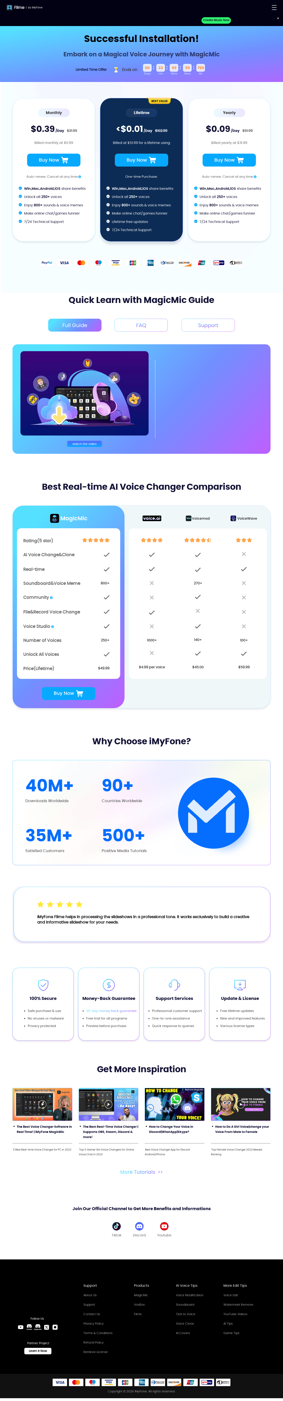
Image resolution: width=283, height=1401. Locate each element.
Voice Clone (185, 1323)
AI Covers (183, 1332)
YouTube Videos (235, 1313)
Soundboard (185, 1304)
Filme (19, 7)
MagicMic (141, 1294)
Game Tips (231, 1332)
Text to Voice (185, 1313)
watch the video (84, 443)
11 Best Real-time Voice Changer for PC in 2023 (41, 1148)
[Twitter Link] (46, 1330)
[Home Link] (37, 1294)
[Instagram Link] (55, 1330)
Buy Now (53, 160)
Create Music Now (216, 20)
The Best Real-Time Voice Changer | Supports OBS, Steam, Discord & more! (110, 1130)
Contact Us (91, 1313)
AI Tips (228, 1323)
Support (89, 1304)
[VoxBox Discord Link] (29, 1330)
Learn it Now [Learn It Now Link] (38, 1354)
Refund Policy (93, 1341)
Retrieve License (95, 1351)
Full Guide (72, 325)
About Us (90, 1294)
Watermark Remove (238, 1304)
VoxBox (139, 1304)
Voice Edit (230, 1294)
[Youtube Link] (21, 1330)
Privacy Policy (93, 1323)
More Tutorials (142, 1171)
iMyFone (37, 7)
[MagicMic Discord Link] (38, 1330)
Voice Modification (189, 1294)
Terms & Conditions (97, 1332)
